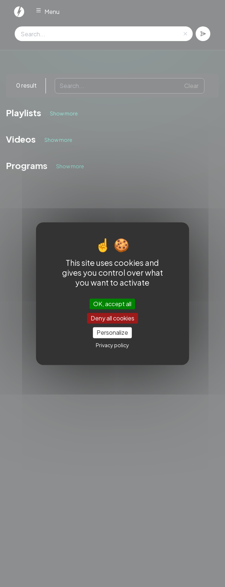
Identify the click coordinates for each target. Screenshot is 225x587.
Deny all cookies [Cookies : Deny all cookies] (112, 318)
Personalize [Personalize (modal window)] (112, 333)
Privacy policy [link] (112, 345)
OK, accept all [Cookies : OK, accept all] (112, 304)
